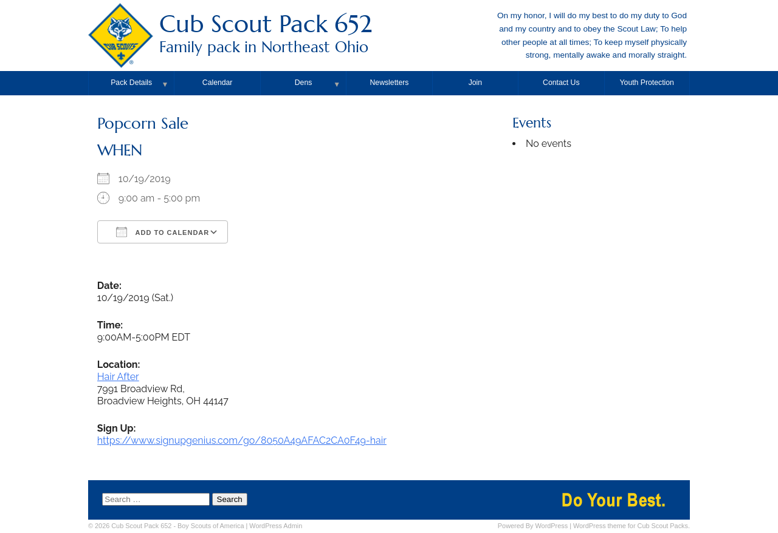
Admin (275, 525)
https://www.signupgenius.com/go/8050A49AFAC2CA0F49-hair (242, 440)
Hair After (118, 376)
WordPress (551, 525)
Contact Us (561, 82)
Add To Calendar (162, 231)
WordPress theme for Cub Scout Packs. (631, 525)
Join (475, 82)
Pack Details (131, 82)
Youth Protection (647, 82)
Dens (303, 82)
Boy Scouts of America (210, 525)
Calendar (217, 82)
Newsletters (389, 82)
